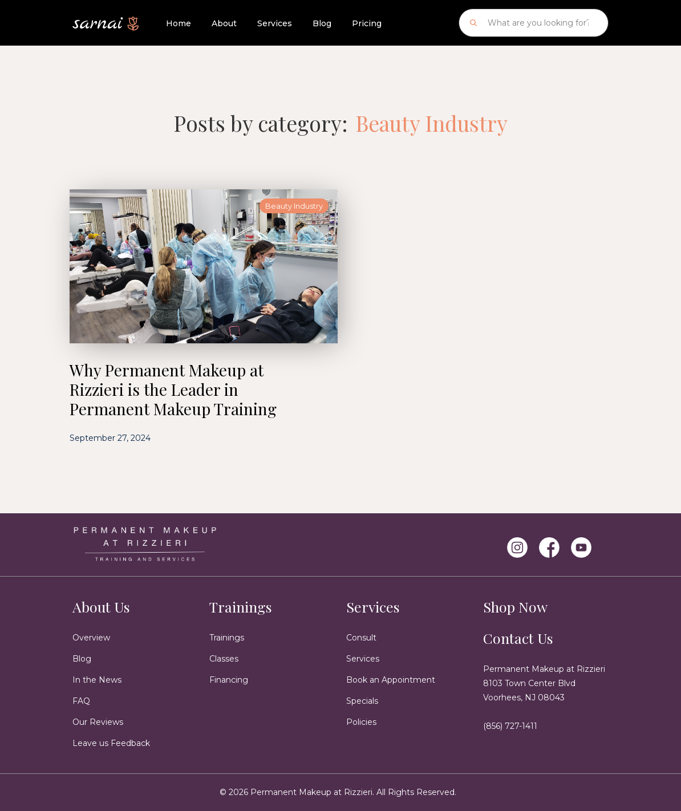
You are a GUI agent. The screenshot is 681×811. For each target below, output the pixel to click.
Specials (362, 701)
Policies (361, 722)
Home (178, 23)
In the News (96, 680)
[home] (105, 20)
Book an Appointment (390, 680)
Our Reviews (97, 722)
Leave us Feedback (111, 743)
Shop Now (515, 606)
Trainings (240, 606)
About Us (101, 606)
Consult (361, 637)
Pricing (367, 23)
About (224, 23)
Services (274, 23)
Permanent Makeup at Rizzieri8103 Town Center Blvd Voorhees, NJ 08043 (544, 683)
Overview (91, 637)
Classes (223, 659)
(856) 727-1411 (510, 726)
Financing (228, 680)
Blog (322, 23)
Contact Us (518, 638)
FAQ (81, 701)
